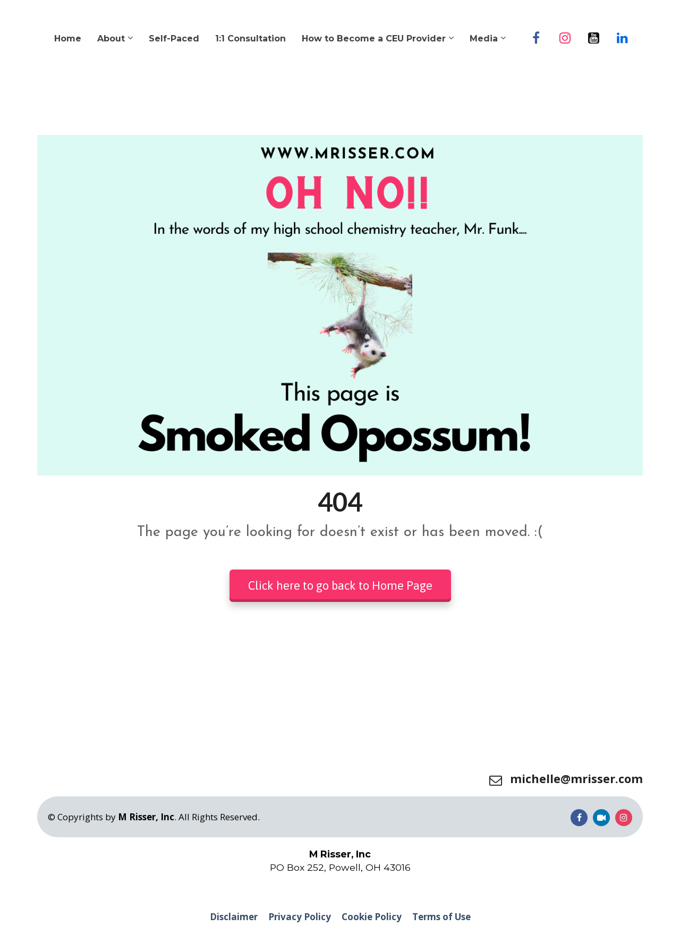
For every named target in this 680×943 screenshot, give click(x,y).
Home (67, 38)
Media (484, 38)
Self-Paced (174, 38)
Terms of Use (441, 917)
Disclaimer (234, 917)
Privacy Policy (299, 917)
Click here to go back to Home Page (340, 585)
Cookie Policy (372, 917)
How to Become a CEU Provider (374, 38)
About (111, 38)
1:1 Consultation (250, 38)
